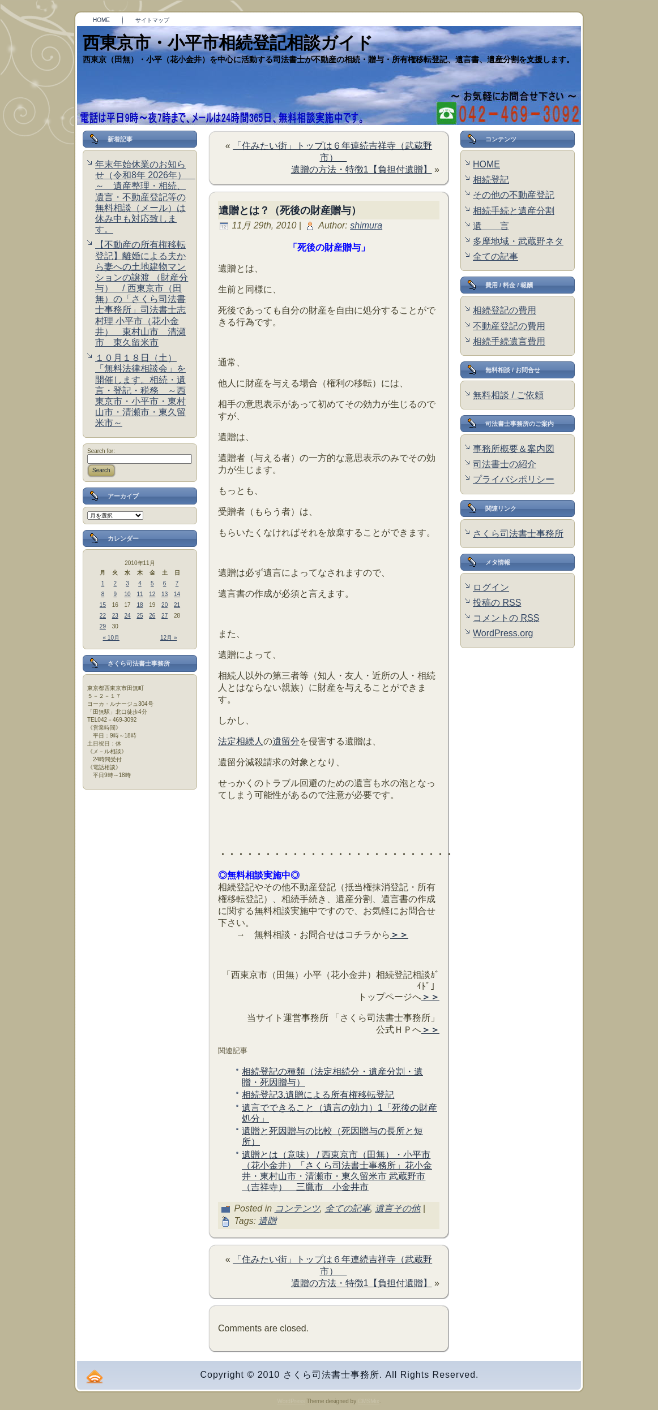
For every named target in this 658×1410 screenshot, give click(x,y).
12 (152, 594)
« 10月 (111, 638)
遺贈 (267, 1221)
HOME (486, 164)
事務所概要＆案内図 (513, 449)
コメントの (506, 618)
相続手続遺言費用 (509, 341)
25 (139, 616)
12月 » (168, 638)
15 (103, 605)
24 (128, 616)
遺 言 (491, 226)
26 (152, 616)
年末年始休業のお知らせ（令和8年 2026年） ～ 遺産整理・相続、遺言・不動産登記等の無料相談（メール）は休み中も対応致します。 (145, 196)
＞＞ (399, 934)
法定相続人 (240, 741)
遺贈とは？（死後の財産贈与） (290, 210)
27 (164, 616)
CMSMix (368, 1401)
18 (139, 605)
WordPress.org (503, 633)
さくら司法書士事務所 (518, 533)
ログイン (491, 587)
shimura (366, 225)
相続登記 (491, 179)
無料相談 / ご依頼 (508, 395)
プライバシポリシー (513, 479)
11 (139, 594)
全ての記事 (347, 1208)
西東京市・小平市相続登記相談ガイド (228, 42)
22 (103, 616)
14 (177, 594)
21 (177, 605)
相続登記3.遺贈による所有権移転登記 (318, 1094)
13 (164, 594)
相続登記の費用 (504, 310)
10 (128, 594)
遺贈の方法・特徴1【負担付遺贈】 (361, 169)
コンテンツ (297, 1208)
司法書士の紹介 (504, 464)
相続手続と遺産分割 (513, 210)
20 (164, 605)
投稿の (497, 602)
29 (103, 626)
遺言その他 (397, 1208)
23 (115, 616)
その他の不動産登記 (513, 195)
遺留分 (286, 741)
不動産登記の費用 (509, 326)
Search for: (101, 451)
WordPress (291, 1401)
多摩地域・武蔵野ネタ (518, 241)
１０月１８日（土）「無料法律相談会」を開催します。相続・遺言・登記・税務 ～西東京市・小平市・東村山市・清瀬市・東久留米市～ (140, 390)
